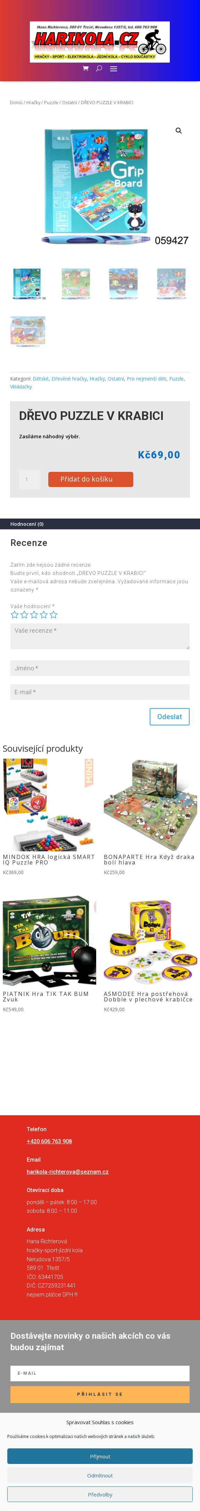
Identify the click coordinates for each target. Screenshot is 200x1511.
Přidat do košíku (86, 479)
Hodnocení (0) (26, 524)
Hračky (33, 102)
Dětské (41, 378)
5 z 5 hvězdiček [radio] (53, 615)
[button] (179, 131)
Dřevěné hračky (69, 378)
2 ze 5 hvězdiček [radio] (24, 615)
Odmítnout (100, 1475)
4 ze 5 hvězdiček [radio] (44, 615)
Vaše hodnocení (32, 606)
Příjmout (100, 1456)
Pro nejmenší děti (146, 378)
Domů (16, 102)
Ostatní (69, 102)
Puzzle (51, 102)
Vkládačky (21, 386)
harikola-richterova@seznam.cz (68, 1172)
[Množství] (29, 479)
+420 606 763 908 (49, 1141)
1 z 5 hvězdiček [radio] (14, 615)
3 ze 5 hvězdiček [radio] (34, 615)
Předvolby (100, 1494)
